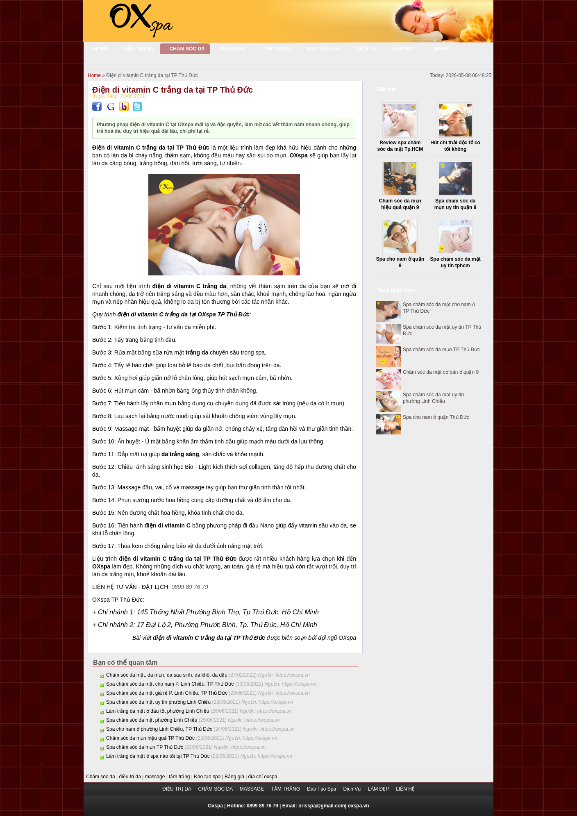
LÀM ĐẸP (379, 789)
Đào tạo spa (208, 777)
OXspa (347, 637)
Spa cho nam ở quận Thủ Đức (436, 417)
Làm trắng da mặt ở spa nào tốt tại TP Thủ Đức (158, 756)
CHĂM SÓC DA (216, 789)
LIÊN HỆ (405, 789)
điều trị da (131, 777)
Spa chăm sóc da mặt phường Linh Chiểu (151, 720)
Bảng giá (235, 777)
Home (95, 75)
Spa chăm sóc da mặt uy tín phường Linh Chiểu (158, 702)
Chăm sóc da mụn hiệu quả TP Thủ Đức (150, 738)
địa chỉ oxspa (262, 777)
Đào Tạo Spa (322, 789)
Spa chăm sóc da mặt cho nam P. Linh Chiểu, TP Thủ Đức (170, 684)
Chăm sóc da (101, 777)
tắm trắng (180, 777)
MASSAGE (253, 789)
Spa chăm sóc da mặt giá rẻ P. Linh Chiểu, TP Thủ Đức (166, 693)
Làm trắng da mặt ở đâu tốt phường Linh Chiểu (157, 711)
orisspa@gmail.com (321, 806)
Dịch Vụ (352, 789)
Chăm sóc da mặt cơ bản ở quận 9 (441, 372)
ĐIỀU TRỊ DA (177, 789)
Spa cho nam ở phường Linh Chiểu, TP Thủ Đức (159, 729)
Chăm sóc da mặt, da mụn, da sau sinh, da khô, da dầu (166, 675)
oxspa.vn (358, 806)
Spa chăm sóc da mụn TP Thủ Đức (144, 747)
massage (155, 777)
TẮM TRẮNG (286, 789)
